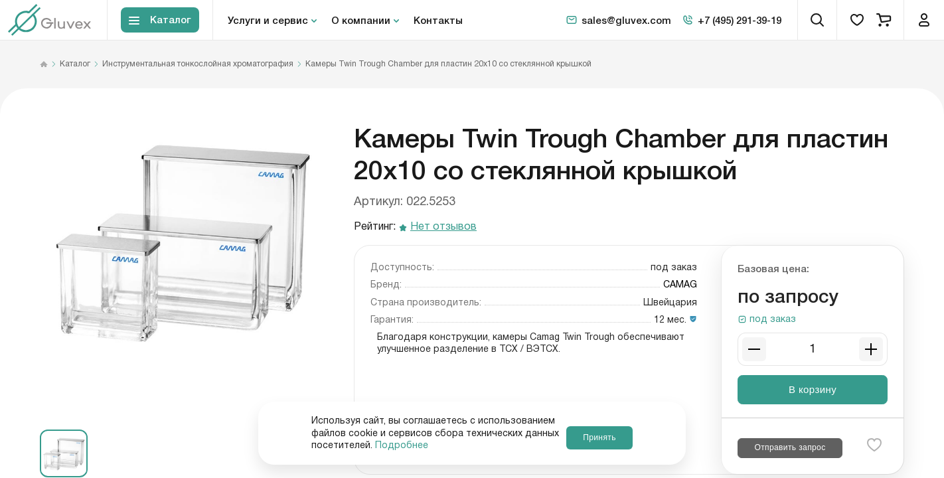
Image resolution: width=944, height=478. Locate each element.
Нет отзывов (443, 227)
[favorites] (857, 20)
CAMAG (680, 285)
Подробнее (497, 445)
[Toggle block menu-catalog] (160, 20)
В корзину (812, 389)
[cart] (883, 20)
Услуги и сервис (268, 20)
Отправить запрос (789, 447)
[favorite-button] (874, 445)
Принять (599, 433)
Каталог (75, 64)
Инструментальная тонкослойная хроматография (197, 64)
